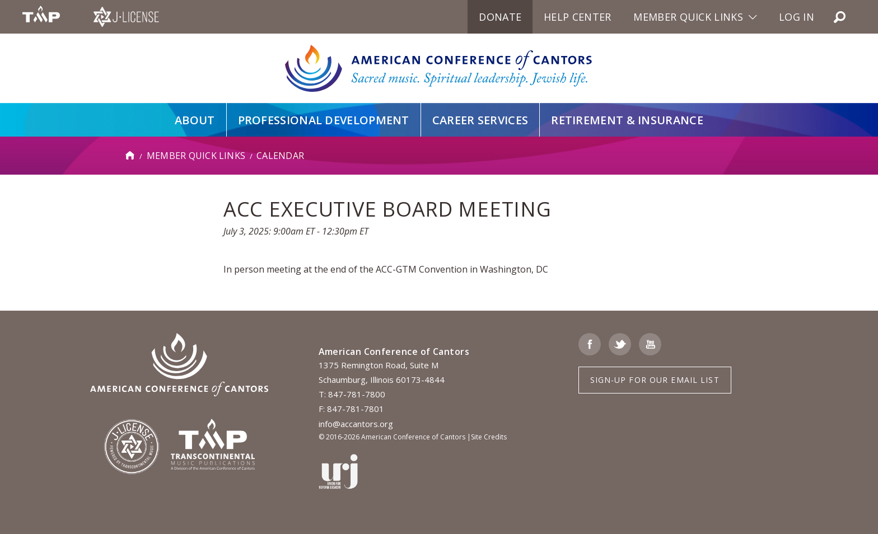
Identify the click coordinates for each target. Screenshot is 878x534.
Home (130, 156)
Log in (796, 17)
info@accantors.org (356, 423)
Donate (500, 17)
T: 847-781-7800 (352, 394)
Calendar (280, 155)
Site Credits (489, 437)
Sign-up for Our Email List (655, 379)
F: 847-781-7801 (351, 408)
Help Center (577, 17)
